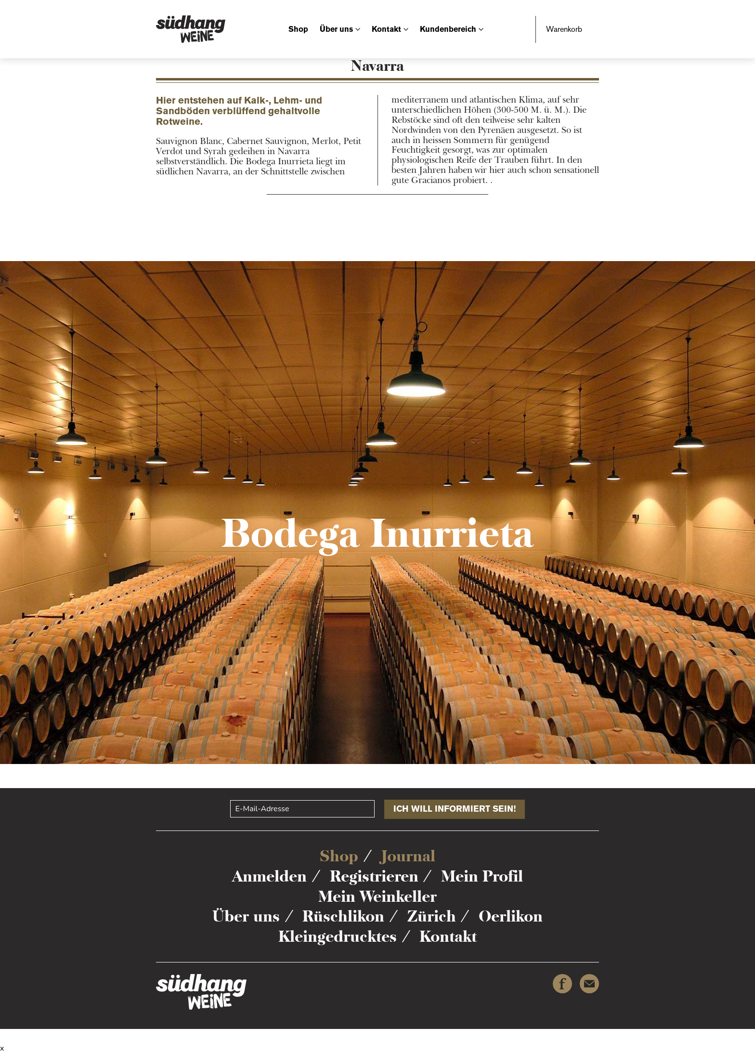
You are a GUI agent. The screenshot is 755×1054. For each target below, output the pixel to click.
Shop (298, 29)
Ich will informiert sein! (454, 809)
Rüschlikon (343, 916)
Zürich (431, 916)
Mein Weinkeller (377, 896)
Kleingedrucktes (337, 936)
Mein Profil (482, 876)
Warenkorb (564, 29)
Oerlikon (511, 916)
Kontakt (386, 29)
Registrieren (374, 876)
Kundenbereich (448, 29)
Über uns (336, 29)
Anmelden (269, 876)
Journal (408, 856)
